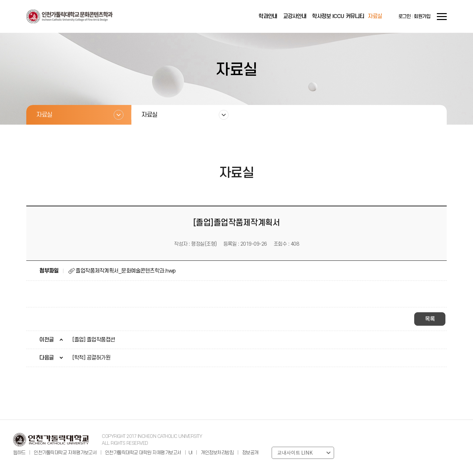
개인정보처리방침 (217, 453)
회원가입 (422, 16)
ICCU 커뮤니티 (348, 16)
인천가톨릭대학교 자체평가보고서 (65, 453)
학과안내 (268, 16)
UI (190, 453)
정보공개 (250, 453)
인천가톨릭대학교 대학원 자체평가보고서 (143, 453)
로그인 (404, 16)
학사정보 (321, 16)
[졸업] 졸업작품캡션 (93, 340)
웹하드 (20, 453)
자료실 (375, 16)
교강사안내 (294, 16)
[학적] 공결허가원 (91, 358)
